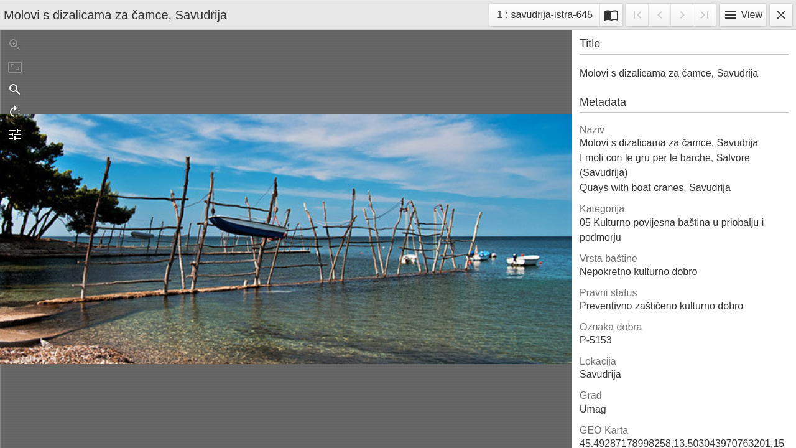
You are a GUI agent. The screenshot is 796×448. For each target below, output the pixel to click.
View (742, 14)
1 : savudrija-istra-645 (544, 16)
